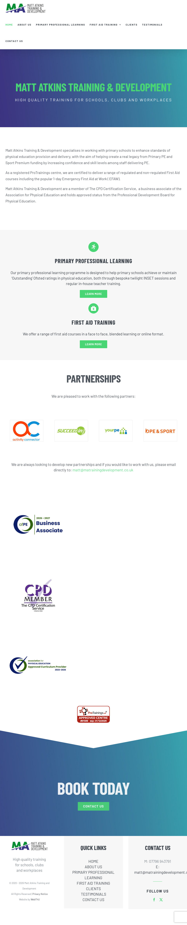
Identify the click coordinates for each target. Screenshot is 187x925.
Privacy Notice (40, 894)
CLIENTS (93, 888)
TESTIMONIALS (93, 894)
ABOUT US (93, 866)
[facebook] (154, 899)
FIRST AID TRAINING (93, 883)
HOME (93, 861)
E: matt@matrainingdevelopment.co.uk (157, 869)
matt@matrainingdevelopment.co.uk (102, 467)
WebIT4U (35, 899)
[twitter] (161, 899)
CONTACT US (93, 899)
